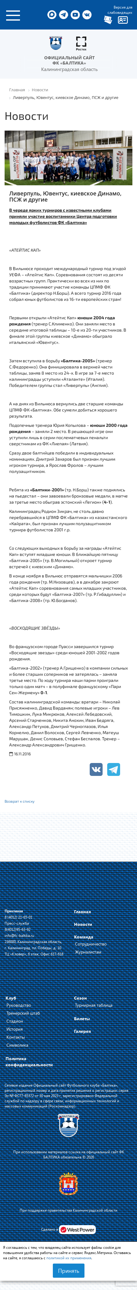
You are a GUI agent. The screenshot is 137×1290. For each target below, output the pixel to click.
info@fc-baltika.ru (19, 935)
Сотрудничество (91, 944)
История (14, 1029)
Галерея (82, 1031)
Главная (82, 911)
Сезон (80, 998)
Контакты (15, 1037)
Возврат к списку (19, 801)
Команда (83, 937)
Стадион (14, 1021)
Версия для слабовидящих (120, 10)
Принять (68, 1270)
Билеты (82, 1018)
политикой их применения (68, 1257)
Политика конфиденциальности (29, 1062)
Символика (17, 1045)
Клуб (11, 998)
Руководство (18, 1005)
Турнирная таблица (93, 1005)
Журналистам (88, 952)
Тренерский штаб (23, 1013)
